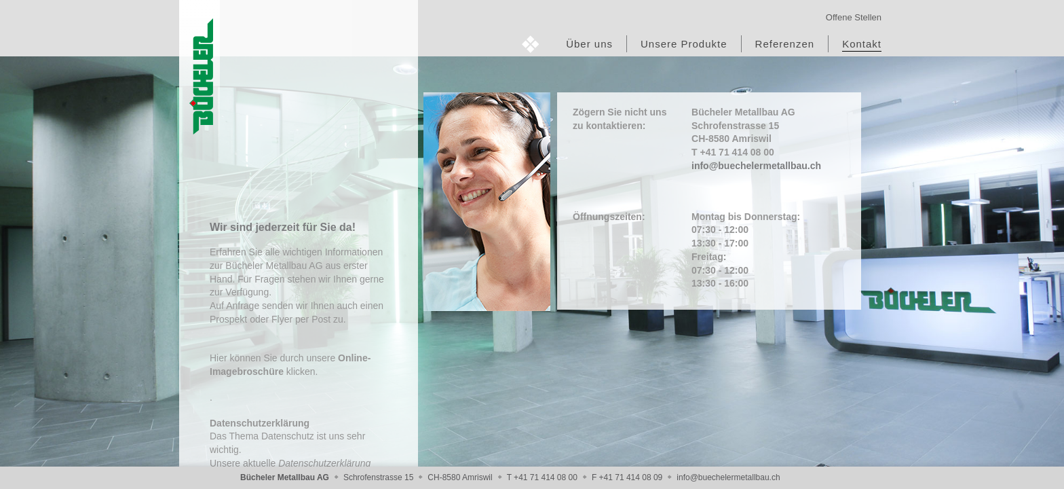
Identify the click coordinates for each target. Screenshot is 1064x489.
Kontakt (861, 44)
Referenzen (785, 44)
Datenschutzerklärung (324, 463)
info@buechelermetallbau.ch (756, 165)
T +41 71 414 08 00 (542, 477)
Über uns (589, 44)
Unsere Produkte (684, 44)
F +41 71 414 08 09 (627, 477)
